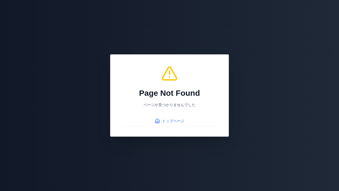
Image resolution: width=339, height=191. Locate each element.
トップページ (169, 121)
